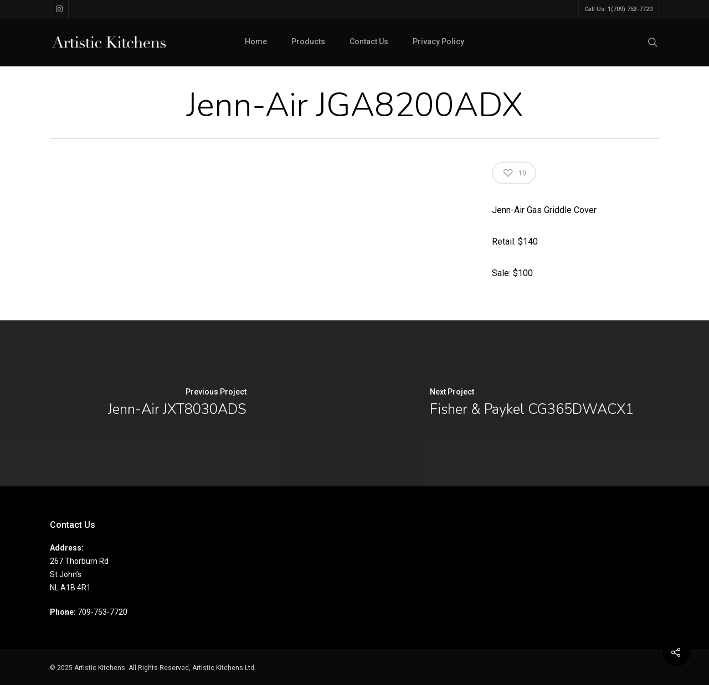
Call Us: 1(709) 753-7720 (618, 9)
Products (308, 41)
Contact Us (369, 41)
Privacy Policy (438, 41)
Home (256, 41)
